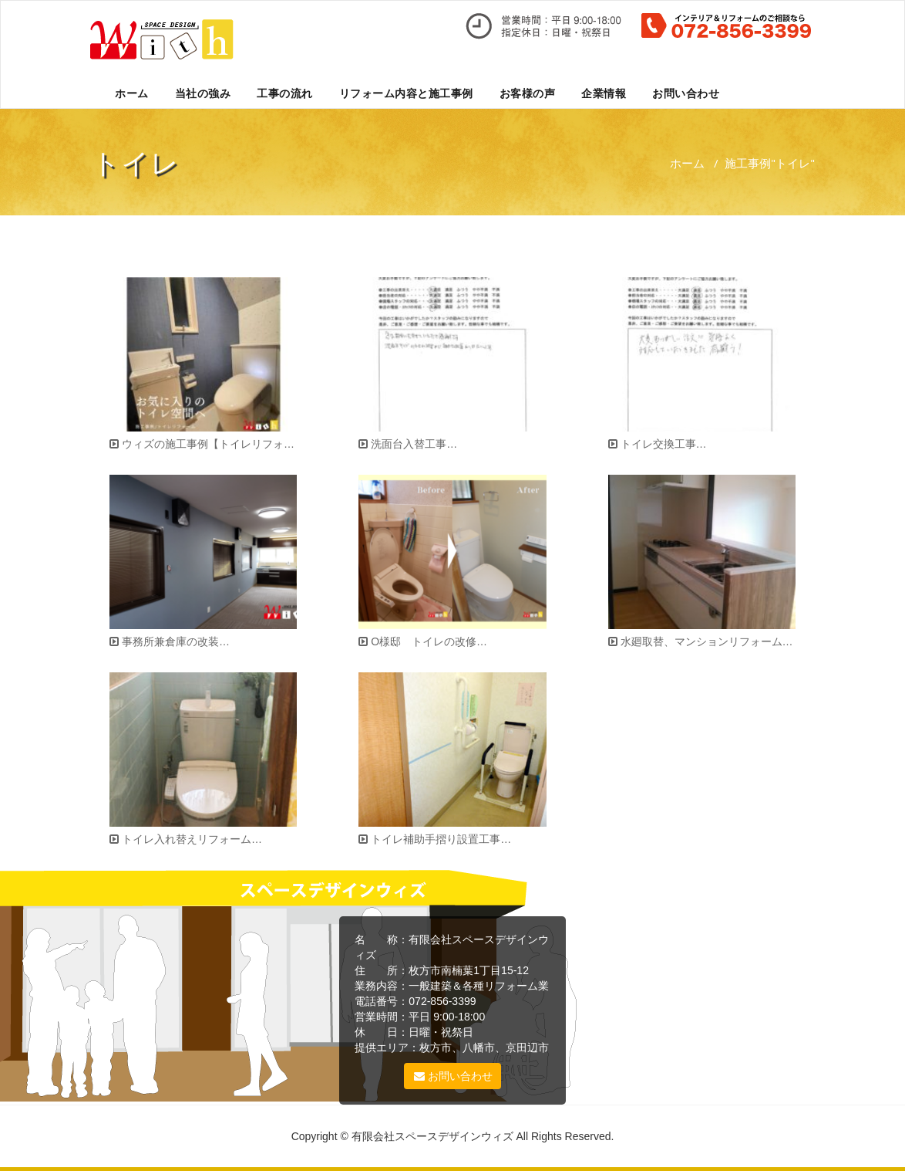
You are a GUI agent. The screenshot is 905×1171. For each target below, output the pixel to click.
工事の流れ (285, 93)
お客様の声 (528, 93)
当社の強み (203, 93)
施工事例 (748, 163)
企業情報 (603, 93)
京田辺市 (527, 1047)
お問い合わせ (685, 93)
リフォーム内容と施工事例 (406, 93)
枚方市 (435, 1047)
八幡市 (479, 1047)
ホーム (132, 93)
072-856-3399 (442, 1001)
